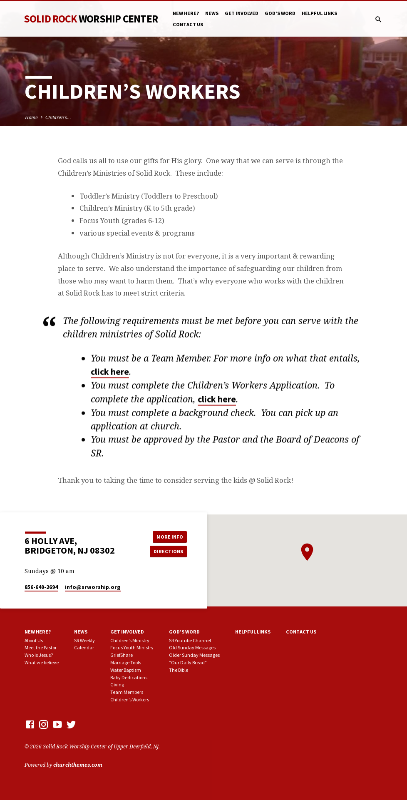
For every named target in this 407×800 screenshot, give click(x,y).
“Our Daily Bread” (188, 662)
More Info (168, 536)
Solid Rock (91, 18)
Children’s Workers (129, 699)
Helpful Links (319, 13)
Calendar (84, 647)
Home (31, 117)
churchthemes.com (77, 764)
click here (110, 374)
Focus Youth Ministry (132, 647)
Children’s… (58, 117)
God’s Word (280, 13)
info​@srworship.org (93, 587)
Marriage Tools (125, 662)
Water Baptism (125, 670)
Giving (117, 684)
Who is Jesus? (39, 655)
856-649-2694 (41, 587)
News (211, 13)
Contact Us (188, 24)
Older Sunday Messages (194, 655)
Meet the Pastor (41, 647)
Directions (168, 551)
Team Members (126, 692)
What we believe (42, 662)
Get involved (241, 13)
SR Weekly (84, 640)
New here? (186, 13)
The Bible (178, 670)
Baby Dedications (128, 677)
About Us (34, 640)
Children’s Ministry (129, 640)
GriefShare (121, 655)
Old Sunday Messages (192, 647)
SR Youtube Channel (190, 640)
